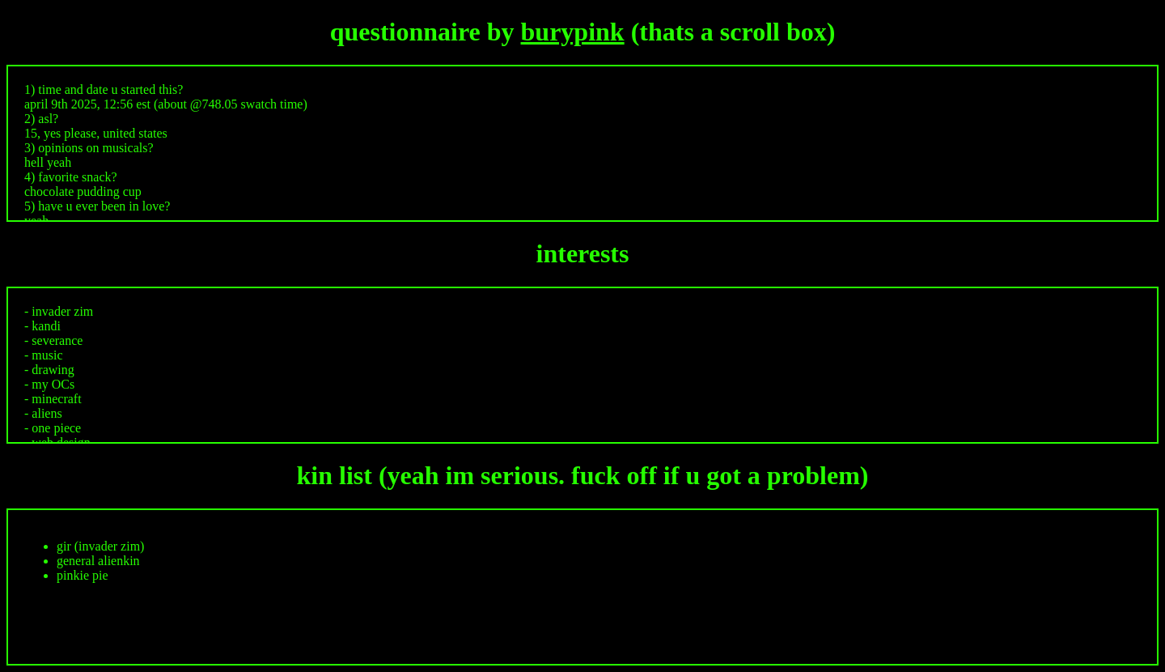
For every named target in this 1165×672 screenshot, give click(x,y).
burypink (573, 31)
